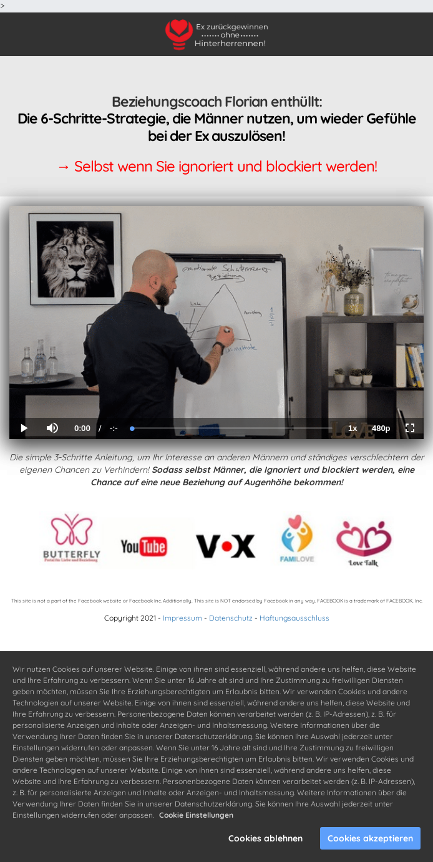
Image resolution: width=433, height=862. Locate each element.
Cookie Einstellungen (196, 815)
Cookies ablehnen (265, 838)
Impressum (182, 617)
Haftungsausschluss (294, 617)
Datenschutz (231, 617)
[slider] (232, 428)
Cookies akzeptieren (370, 838)
